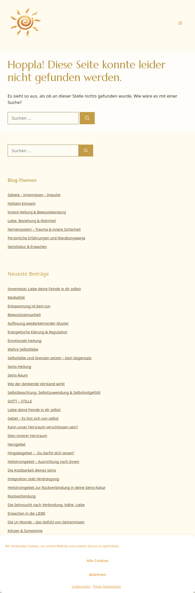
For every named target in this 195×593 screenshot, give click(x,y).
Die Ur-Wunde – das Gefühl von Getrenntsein (46, 522)
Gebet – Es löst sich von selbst (33, 418)
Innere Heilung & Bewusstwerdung (37, 212)
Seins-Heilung (19, 366)
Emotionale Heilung (24, 340)
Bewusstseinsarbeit (24, 314)
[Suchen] (87, 118)
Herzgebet (17, 444)
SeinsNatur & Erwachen (27, 246)
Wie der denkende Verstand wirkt (36, 383)
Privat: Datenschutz (107, 586)
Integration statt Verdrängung (33, 478)
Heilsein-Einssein (22, 203)
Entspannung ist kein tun (29, 306)
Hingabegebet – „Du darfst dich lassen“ (41, 452)
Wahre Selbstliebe (23, 349)
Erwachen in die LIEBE (26, 513)
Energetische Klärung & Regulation (38, 332)
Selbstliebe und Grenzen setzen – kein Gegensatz (49, 357)
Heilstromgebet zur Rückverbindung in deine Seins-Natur (57, 487)
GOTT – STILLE (20, 401)
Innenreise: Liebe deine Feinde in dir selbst (44, 288)
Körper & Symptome (25, 530)
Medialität (16, 297)
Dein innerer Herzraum (27, 435)
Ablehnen (97, 574)
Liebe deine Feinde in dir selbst (34, 409)
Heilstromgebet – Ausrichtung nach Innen (43, 461)
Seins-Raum (18, 375)
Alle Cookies (98, 560)
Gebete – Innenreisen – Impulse (34, 194)
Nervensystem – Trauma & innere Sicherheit (44, 229)
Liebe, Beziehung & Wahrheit (32, 220)
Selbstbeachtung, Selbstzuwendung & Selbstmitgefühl (54, 392)
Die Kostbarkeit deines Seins (32, 470)
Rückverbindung (22, 496)
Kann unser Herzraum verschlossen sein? (43, 427)
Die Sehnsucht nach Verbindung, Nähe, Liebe (46, 504)
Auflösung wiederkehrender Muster (38, 323)
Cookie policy (81, 586)
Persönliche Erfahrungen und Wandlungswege (46, 238)
